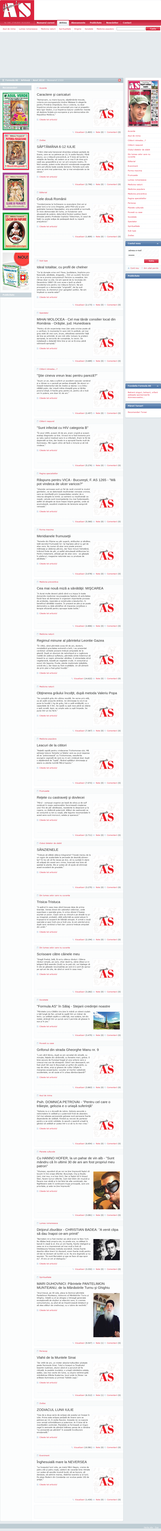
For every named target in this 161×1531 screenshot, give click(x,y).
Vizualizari (83, 132)
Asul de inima (9, 29)
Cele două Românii (51, 199)
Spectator (43, 313)
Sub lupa (43, 261)
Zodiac (42, 140)
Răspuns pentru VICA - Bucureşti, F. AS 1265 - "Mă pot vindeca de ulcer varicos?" (76, 482)
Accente (43, 88)
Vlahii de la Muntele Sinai (56, 1357)
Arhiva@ (25, 80)
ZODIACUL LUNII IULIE (55, 1410)
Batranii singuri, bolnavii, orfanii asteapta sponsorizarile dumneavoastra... (143, 394)
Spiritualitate (65, 29)
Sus (157, 1527)
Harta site (148, 1527)
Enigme (77, 29)
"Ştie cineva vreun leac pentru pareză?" (67, 375)
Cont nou (134, 268)
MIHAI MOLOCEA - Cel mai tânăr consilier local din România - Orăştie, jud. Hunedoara (76, 321)
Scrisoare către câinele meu (58, 954)
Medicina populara (105, 29)
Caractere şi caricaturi (53, 94)
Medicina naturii (48, 29)
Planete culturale (47, 1152)
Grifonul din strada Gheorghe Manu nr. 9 (68, 1050)
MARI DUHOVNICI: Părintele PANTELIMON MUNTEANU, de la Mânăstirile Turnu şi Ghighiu (73, 1285)
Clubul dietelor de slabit (50, 843)
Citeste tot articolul (48, 119)
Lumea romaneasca (28, 29)
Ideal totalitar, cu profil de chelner (62, 267)
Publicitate (96, 22)
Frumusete (44, 791)
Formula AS (11, 80)
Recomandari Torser (137, 412)
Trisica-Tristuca (48, 902)
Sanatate (89, 29)
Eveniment (44, 1455)
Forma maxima (46, 530)
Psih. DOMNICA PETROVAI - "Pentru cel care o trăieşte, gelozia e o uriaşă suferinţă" (73, 1104)
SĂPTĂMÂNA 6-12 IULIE (56, 147)
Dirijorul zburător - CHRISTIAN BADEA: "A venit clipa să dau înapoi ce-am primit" (77, 1231)
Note (100, 132)
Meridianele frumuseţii (54, 536)
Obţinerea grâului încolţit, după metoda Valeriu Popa (77, 693)
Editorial (43, 192)
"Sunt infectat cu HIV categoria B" (62, 428)
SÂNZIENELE (47, 849)
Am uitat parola (151, 268)
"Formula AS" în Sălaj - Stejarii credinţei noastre (73, 1006)
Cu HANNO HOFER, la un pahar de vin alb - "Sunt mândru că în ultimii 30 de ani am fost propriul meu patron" (76, 1162)
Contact (127, 22)
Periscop (43, 1351)
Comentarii (114, 132)
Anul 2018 (39, 80)
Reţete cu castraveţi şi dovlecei (60, 797)
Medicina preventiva (48, 582)
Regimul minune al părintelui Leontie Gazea (70, 640)
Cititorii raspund (46, 421)
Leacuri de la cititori (52, 745)
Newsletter (112, 22)
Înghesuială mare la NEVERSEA (62, 1462)
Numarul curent (45, 22)
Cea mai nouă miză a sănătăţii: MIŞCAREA (70, 588)
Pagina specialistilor (48, 473)
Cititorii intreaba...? (48, 369)
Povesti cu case (46, 1043)
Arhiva (63, 22)
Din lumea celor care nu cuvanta (54, 895)
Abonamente (78, 22)
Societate (43, 1000)
